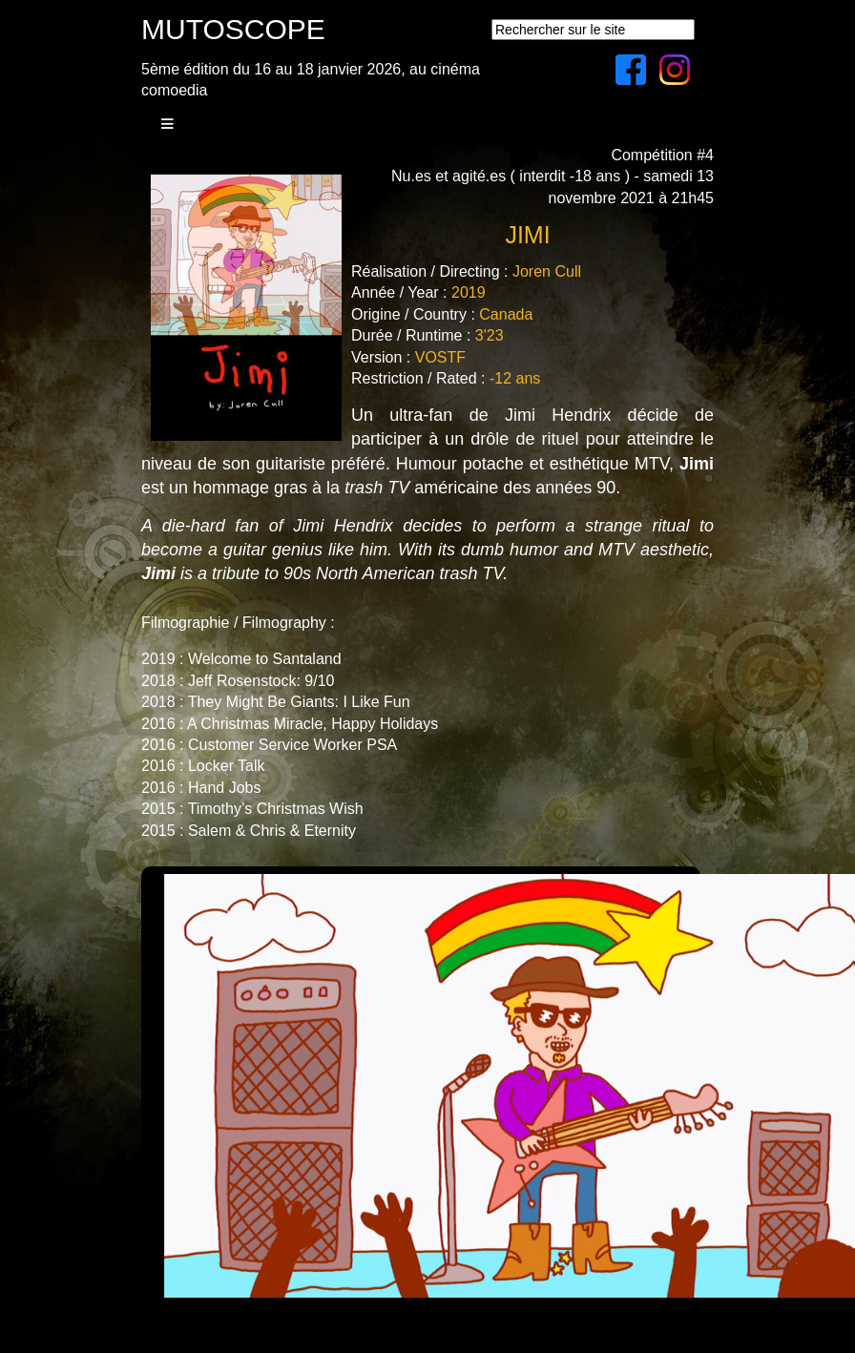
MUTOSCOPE (233, 29)
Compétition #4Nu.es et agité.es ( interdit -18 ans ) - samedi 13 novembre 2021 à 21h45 (552, 176)
